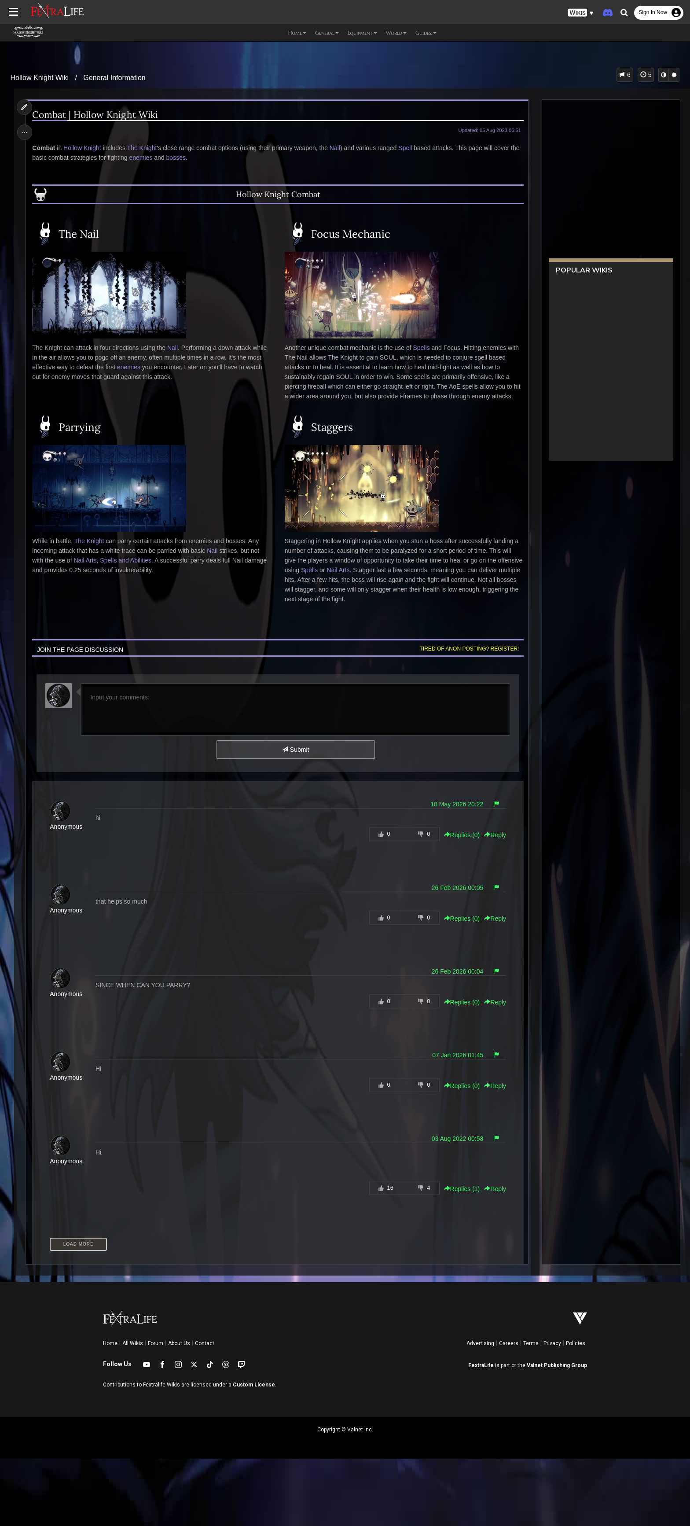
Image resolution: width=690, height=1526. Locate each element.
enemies (141, 157)
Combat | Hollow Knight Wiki (96, 115)
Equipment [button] (362, 32)
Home (110, 1343)
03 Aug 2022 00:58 (457, 1138)
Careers (508, 1343)
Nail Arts (85, 560)
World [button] (396, 32)
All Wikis (132, 1343)
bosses (176, 157)
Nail (335, 147)
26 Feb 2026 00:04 (457, 971)
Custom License (254, 1385)
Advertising (480, 1343)
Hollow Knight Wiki (40, 77)
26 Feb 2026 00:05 (457, 887)
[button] (581, 13)
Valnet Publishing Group (557, 1365)
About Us (179, 1343)
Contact (204, 1343)
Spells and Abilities (126, 560)
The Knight (143, 147)
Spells (421, 347)
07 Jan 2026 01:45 (457, 1055)
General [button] (327, 32)
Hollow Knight (83, 147)
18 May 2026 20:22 (456, 804)
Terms (531, 1343)
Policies (575, 1343)
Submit (295, 749)
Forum (155, 1343)
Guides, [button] (426, 32)
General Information (114, 77)
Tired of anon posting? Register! (468, 649)
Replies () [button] (461, 834)
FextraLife (481, 1365)
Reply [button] (495, 834)
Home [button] (297, 32)
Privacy (552, 1343)
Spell (406, 147)
